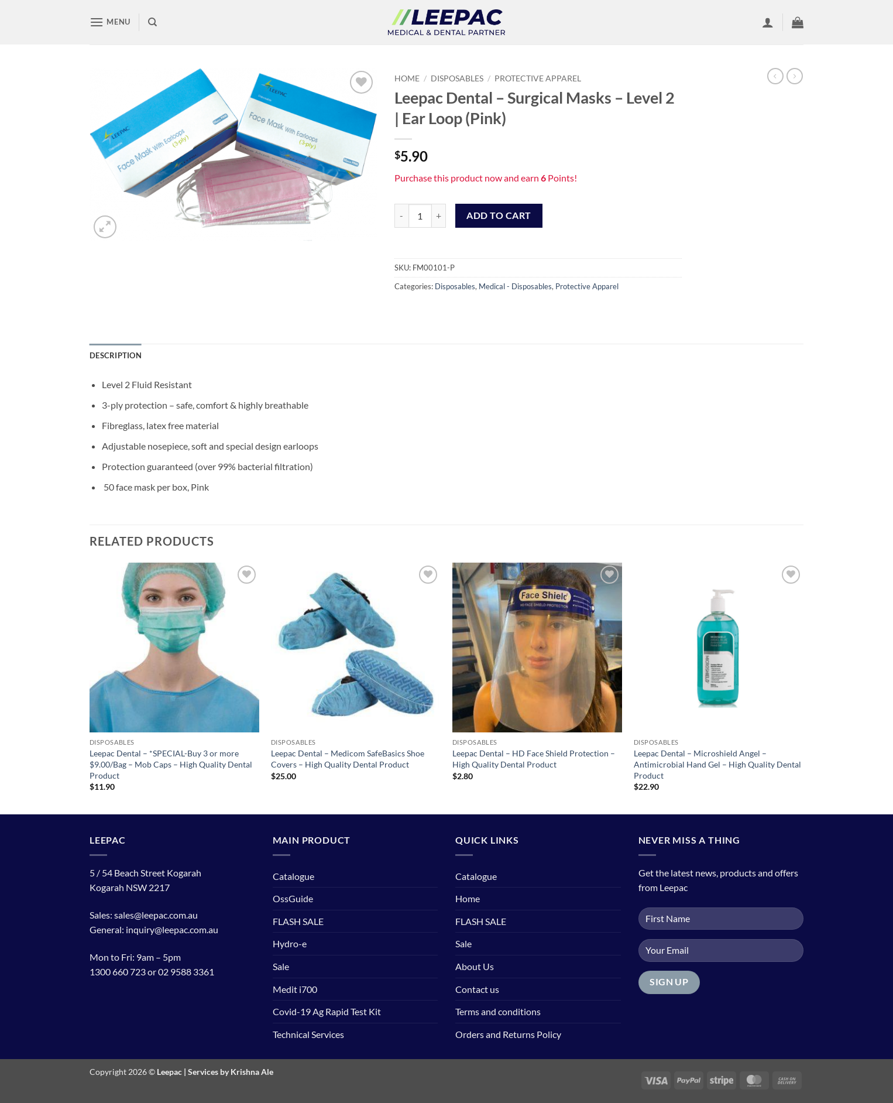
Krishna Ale (252, 1072)
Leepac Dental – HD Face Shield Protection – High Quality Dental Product (533, 758)
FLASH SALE (298, 921)
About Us (474, 966)
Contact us (477, 989)
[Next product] (775, 76)
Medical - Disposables (515, 286)
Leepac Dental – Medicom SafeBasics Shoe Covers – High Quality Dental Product (347, 758)
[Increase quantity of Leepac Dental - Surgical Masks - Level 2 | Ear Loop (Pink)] (439, 215)
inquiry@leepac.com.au (172, 929)
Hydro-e (290, 943)
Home (407, 78)
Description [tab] (116, 355)
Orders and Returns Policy (508, 1034)
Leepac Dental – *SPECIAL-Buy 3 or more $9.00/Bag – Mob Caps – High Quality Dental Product (171, 764)
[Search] (152, 22)
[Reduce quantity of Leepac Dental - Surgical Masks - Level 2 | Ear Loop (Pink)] (401, 215)
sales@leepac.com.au (156, 914)
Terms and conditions (498, 1011)
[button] (110, 22)
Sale (281, 966)
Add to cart (498, 215)
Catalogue (293, 876)
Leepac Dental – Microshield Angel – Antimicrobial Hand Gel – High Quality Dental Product (717, 764)
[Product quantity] (420, 215)
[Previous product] (794, 76)
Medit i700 (295, 989)
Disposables (457, 78)
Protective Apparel (537, 78)
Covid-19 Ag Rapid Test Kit (327, 1011)
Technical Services (308, 1034)
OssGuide (293, 898)
